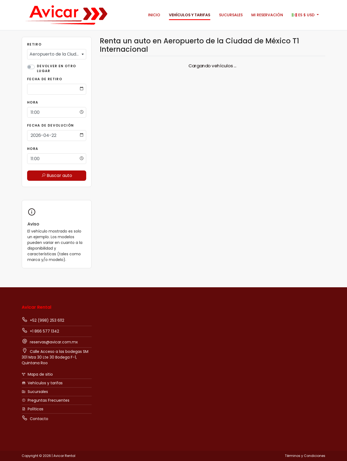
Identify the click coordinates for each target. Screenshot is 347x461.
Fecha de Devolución (50, 125)
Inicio (154, 15)
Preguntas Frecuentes (45, 400)
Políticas (32, 409)
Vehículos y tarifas (189, 15)
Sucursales (231, 15)
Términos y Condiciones (305, 455)
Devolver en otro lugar (56, 68)
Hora (32, 102)
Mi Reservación (267, 15)
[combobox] (56, 54)
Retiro (34, 44)
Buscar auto (56, 175)
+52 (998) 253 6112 (43, 320)
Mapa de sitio (37, 374)
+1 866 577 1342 (40, 330)
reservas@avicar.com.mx (50, 341)
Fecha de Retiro (44, 79)
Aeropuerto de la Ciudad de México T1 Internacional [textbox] (58, 54)
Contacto (35, 418)
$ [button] (304, 15)
